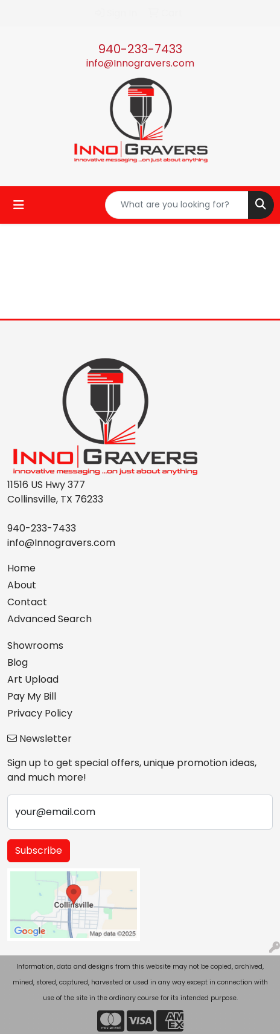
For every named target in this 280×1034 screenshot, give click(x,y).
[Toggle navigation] (18, 205)
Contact (27, 602)
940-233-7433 (140, 49)
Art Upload (33, 679)
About (21, 585)
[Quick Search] (177, 205)
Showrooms (35, 645)
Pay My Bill (31, 696)
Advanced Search (49, 619)
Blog (17, 662)
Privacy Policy (39, 713)
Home (21, 568)
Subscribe (38, 850)
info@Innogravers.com (140, 63)
